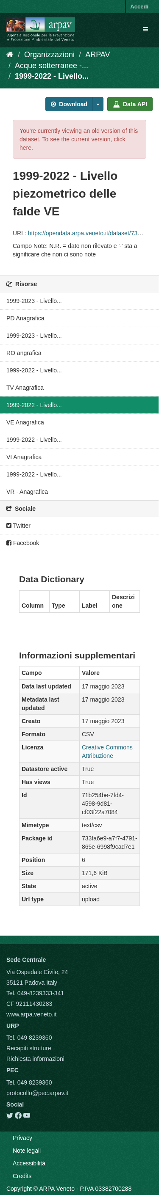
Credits (22, 1176)
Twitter (18, 525)
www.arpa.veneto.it (31, 1014)
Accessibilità (29, 1163)
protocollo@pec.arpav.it (37, 1093)
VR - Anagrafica (27, 491)
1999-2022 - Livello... (52, 76)
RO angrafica (23, 353)
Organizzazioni (49, 54)
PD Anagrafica (25, 318)
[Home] (10, 54)
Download (69, 104)
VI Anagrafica (24, 457)
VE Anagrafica (25, 422)
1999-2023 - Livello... (34, 300)
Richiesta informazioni (35, 1058)
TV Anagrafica (25, 387)
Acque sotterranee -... (51, 65)
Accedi (139, 6)
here (25, 147)
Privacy (22, 1137)
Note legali (27, 1150)
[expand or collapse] (145, 29)
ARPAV (97, 54)
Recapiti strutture (28, 1048)
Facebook (22, 543)
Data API (130, 104)
